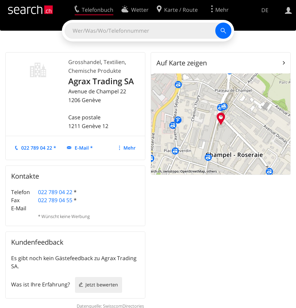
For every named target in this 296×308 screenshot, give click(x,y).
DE (264, 10)
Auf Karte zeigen (181, 62)
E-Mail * (84, 148)
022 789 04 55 (55, 200)
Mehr (129, 148)
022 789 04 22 (55, 192)
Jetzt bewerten (101, 284)
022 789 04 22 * (38, 148)
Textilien (114, 62)
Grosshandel (84, 62)
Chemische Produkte (94, 70)
